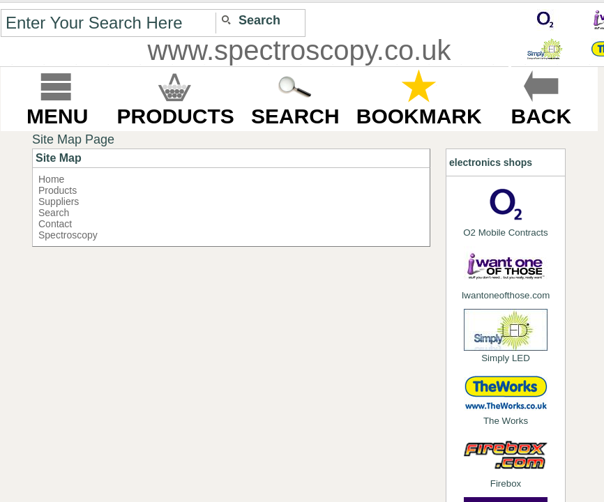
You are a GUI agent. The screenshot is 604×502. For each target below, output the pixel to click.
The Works (506, 399)
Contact (55, 223)
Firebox (506, 461)
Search (53, 212)
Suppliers (58, 201)
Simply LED (506, 336)
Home (51, 179)
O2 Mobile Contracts (505, 210)
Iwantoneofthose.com (506, 273)
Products (57, 190)
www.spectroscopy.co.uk (299, 50)
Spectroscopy (68, 235)
